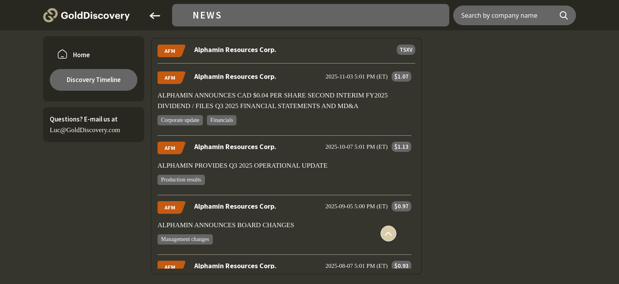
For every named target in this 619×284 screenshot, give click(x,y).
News (207, 15)
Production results (181, 180)
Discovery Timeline (94, 79)
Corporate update (180, 120)
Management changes (185, 239)
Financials (221, 120)
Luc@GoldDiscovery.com (85, 130)
